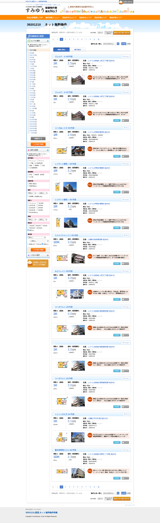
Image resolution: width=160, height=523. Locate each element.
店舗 (30, 165)
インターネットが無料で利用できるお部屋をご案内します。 (44, 5)
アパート (41, 161)
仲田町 (32, 93)
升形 (31, 102)
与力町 (32, 113)
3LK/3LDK (32, 210)
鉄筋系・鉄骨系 (39, 174)
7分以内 (44, 225)
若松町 (32, 115)
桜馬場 (32, 70)
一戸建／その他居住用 (36, 163)
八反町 (32, 97)
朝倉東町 (32, 128)
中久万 (32, 90)
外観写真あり (33, 186)
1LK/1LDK (32, 205)
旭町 (31, 57)
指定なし (32, 230)
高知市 (32, 50)
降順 (128, 43)
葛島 (31, 117)
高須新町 (32, 119)
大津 (31, 64)
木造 (30, 174)
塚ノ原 (32, 84)
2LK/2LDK (32, 208)
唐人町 (32, 86)
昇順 (123, 43)
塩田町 (32, 75)
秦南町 (32, 95)
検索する (38, 144)
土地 (43, 165)
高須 (31, 82)
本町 (31, 99)
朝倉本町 (32, 55)
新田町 (32, 79)
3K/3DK (40, 208)
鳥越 (31, 88)
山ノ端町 (32, 108)
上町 (31, 68)
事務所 (37, 165)
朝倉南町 (32, 124)
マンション (32, 161)
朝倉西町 (32, 130)
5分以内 (38, 225)
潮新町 (32, 62)
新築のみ (32, 244)
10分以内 (32, 228)
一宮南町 (32, 133)
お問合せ (38, 263)
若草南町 (32, 122)
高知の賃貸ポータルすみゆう (33, 509)
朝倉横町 (32, 126)
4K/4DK (40, 210)
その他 (31, 177)
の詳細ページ (117, 85)
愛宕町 (32, 59)
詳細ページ (117, 371)
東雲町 (32, 77)
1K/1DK (41, 203)
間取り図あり (33, 183)
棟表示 (78, 50)
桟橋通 (32, 73)
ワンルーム (32, 203)
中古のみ (39, 244)
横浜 (31, 110)
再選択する (38, 139)
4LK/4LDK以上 (33, 212)
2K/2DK (40, 205)
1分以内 (31, 225)
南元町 (32, 106)
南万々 (32, 104)
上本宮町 (32, 66)
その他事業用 (33, 168)
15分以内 (39, 228)
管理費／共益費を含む (36, 196)
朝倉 (31, 53)
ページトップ (130, 505)
